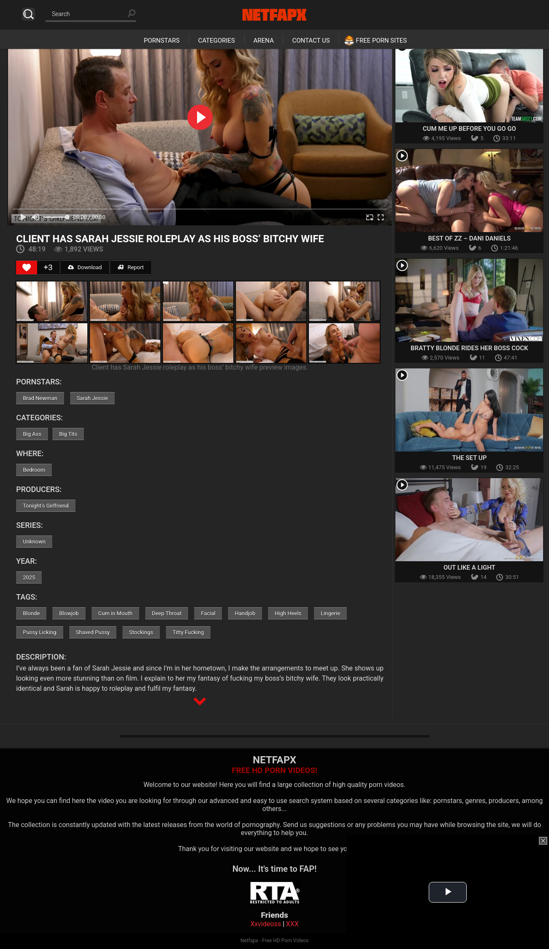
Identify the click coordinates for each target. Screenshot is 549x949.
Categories (216, 40)
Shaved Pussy (93, 632)
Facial (208, 613)
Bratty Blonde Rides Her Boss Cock (469, 348)
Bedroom (34, 470)
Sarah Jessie (92, 398)
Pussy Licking (39, 632)
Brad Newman (40, 398)
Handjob (245, 613)
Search (28, 14)
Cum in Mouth (115, 613)
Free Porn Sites (381, 40)
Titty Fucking (188, 632)
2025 (29, 577)
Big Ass (32, 434)
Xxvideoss (265, 924)
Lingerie (330, 613)
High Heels (288, 613)
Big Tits (68, 434)
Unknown (34, 541)
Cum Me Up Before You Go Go (469, 128)
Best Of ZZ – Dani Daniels (469, 238)
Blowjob (68, 613)
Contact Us (311, 40)
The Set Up (469, 458)
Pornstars (162, 40)
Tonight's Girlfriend (45, 506)
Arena (264, 40)
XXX (292, 924)
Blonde (31, 613)
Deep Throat (167, 613)
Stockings (141, 632)
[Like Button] (26, 267)
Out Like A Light (469, 567)
